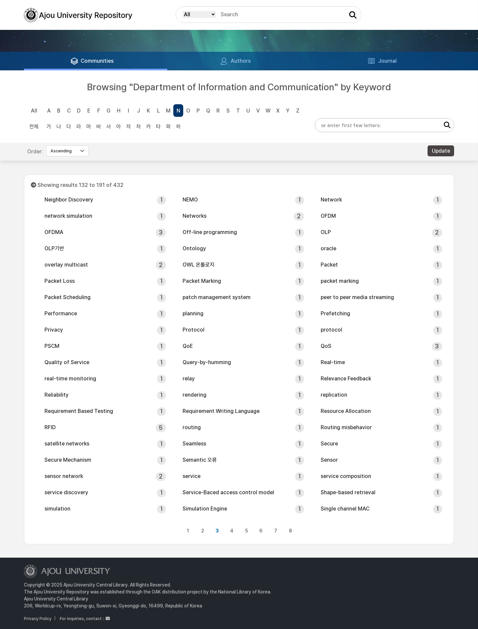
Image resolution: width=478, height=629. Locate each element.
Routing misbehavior (346, 427)
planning (193, 313)
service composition (346, 476)
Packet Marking (202, 281)
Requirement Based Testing (78, 411)
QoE (188, 346)
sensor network (63, 476)
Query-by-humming (207, 362)
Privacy (53, 330)
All (34, 111)
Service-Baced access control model (228, 492)
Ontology (194, 248)
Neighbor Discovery (68, 200)
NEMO (190, 200)
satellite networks (66, 443)
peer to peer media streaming (357, 297)
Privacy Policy (37, 618)
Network (331, 200)
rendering (194, 395)
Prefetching (335, 313)
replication (334, 395)
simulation (57, 509)
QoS (326, 346)
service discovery (66, 492)
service (191, 476)
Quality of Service (66, 362)
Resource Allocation (346, 411)
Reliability (56, 395)
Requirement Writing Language (221, 411)
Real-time (333, 362)
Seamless (194, 443)
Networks (194, 216)
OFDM (328, 216)
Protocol (193, 330)
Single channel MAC (345, 509)
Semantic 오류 (200, 460)
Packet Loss (59, 281)
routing (192, 427)
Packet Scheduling (67, 297)
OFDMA (53, 232)
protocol (331, 330)
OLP (326, 232)
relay (189, 378)
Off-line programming (210, 232)
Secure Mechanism (67, 460)
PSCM (51, 346)
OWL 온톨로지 (198, 265)
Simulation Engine (205, 509)
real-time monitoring (70, 378)
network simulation (68, 216)
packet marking (340, 281)
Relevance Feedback (346, 378)
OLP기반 (54, 248)
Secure (329, 443)
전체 (34, 126)
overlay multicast (66, 265)
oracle (328, 248)
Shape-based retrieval (348, 492)
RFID (50, 427)
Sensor (329, 460)
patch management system (217, 297)
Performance (60, 313)
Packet (329, 265)
